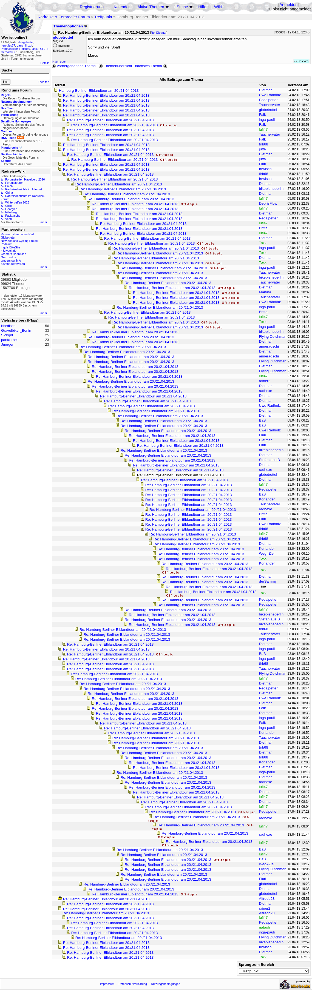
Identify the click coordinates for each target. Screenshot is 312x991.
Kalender (122, 7)
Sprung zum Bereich (256, 965)
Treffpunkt (103, 17)
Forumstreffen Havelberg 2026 (25, 179)
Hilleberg (11, 212)
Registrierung (92, 7)
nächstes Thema (151, 66)
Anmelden (288, 4)
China (9, 192)
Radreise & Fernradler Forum (64, 17)
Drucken (301, 61)
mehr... (44, 222)
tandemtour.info (11, 260)
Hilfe (202, 7)
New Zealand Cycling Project (19, 240)
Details (44, 63)
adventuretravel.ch (13, 263)
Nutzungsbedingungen (165, 984)
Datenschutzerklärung (132, 984)
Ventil (8, 218)
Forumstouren (14, 182)
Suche (182, 7)
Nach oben (59, 61)
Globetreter (8, 237)
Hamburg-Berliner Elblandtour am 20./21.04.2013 (99, 90)
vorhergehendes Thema (74, 66)
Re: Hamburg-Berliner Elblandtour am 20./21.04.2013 (106, 95)
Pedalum (6, 244)
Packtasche (12, 215)
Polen (9, 186)
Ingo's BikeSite (10, 247)
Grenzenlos (8, 257)
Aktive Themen (150, 7)
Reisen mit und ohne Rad (17, 234)
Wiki (218, 7)
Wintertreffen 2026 (17, 202)
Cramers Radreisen (13, 254)
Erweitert (43, 82)
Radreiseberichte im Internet (23, 189)
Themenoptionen (70, 26)
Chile (8, 205)
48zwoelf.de (8, 250)
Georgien (11, 209)
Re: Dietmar (158, 32)
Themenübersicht (115, 66)
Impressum (107, 984)
